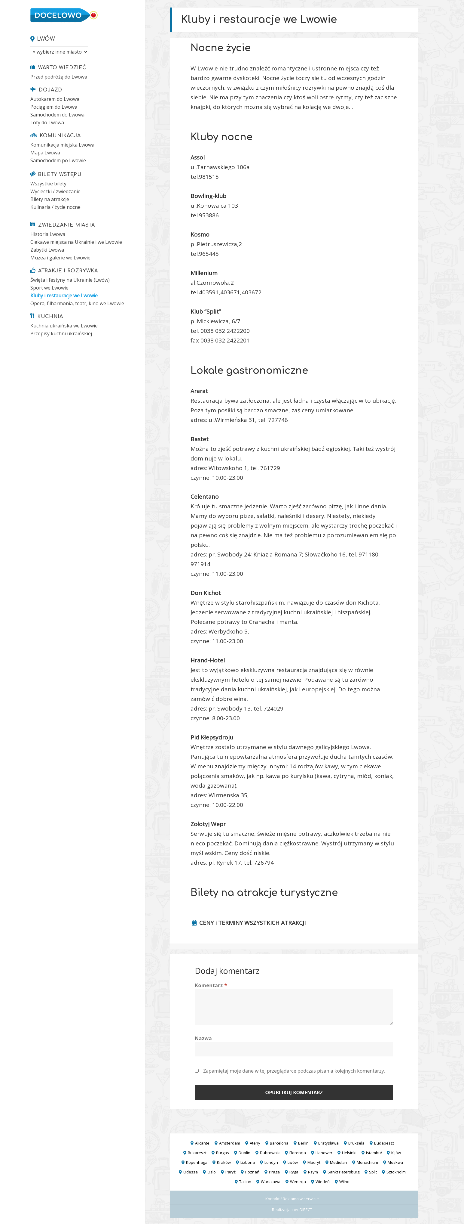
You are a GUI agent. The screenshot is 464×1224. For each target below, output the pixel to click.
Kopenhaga (196, 1162)
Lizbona (247, 1162)
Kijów (396, 1152)
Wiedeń (323, 1181)
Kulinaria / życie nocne (55, 207)
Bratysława (328, 1143)
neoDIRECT (302, 1209)
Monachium (367, 1162)
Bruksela (356, 1143)
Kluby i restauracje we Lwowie (64, 295)
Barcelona (279, 1143)
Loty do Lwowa (47, 122)
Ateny (255, 1143)
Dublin (244, 1152)
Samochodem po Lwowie (58, 160)
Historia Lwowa (47, 234)
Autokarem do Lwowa (54, 99)
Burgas (222, 1152)
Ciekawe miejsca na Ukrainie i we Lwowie (76, 242)
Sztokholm (396, 1172)
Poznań (252, 1172)
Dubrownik (270, 1152)
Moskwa (395, 1162)
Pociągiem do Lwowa (53, 107)
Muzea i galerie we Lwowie (60, 257)
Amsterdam (229, 1143)
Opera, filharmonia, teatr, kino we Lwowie (77, 303)
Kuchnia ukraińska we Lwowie (64, 325)
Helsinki (349, 1152)
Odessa (190, 1172)
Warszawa (270, 1181)
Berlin (303, 1143)
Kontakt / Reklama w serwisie (292, 1198)
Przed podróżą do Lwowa (58, 76)
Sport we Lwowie (49, 287)
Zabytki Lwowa (47, 249)
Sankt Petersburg (343, 1172)
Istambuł (374, 1152)
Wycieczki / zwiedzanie (55, 191)
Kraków (224, 1162)
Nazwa (203, 1038)
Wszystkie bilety (48, 183)
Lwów (46, 39)
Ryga (293, 1172)
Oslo (211, 1172)
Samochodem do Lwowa (57, 114)
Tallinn (245, 1181)
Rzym (313, 1172)
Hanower (324, 1152)
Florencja (297, 1152)
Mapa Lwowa (45, 152)
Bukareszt (197, 1152)
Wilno (344, 1181)
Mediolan (338, 1162)
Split (373, 1172)
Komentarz (211, 985)
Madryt (313, 1162)
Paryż (230, 1172)
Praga (274, 1172)
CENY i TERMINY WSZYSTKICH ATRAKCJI (252, 923)
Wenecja (298, 1181)
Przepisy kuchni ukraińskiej (61, 333)
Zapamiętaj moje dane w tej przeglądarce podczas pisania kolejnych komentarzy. (294, 1071)
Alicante (202, 1143)
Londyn (271, 1162)
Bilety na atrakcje (49, 199)
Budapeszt (384, 1143)
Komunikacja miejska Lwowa (62, 144)
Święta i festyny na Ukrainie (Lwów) (70, 280)
